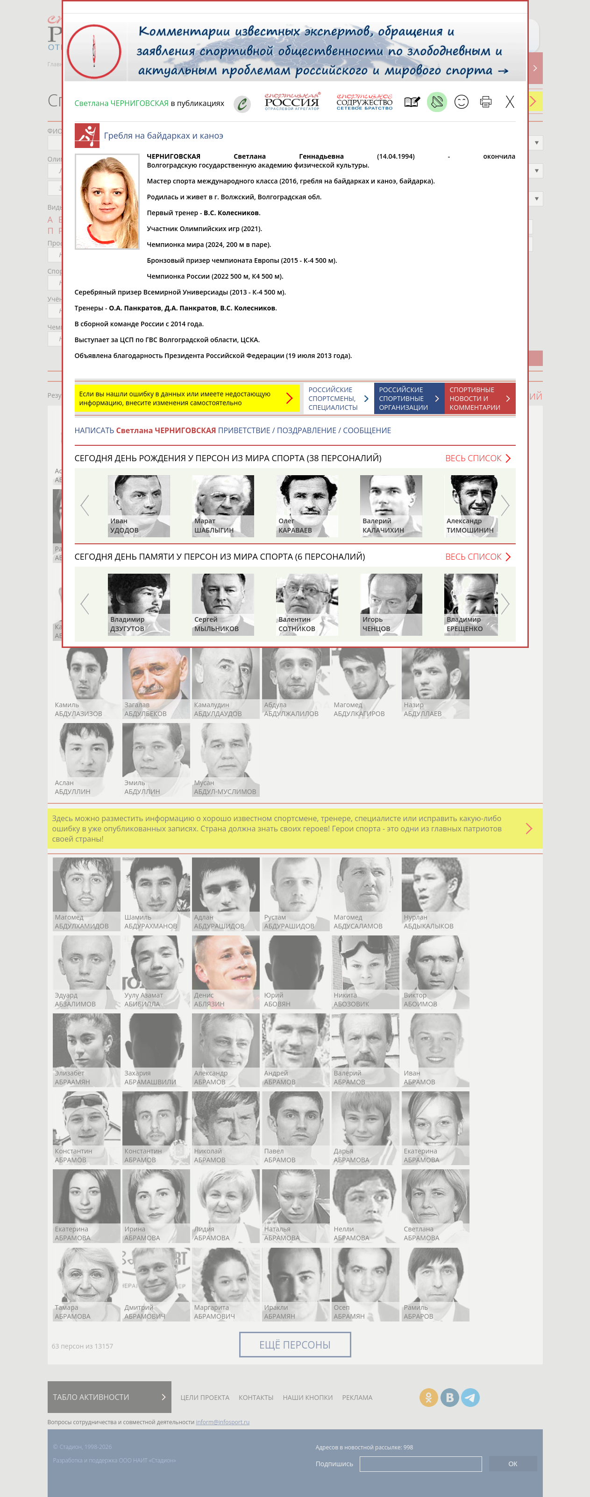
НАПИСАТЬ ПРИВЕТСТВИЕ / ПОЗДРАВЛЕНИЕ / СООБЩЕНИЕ (233, 435)
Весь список (473, 462)
